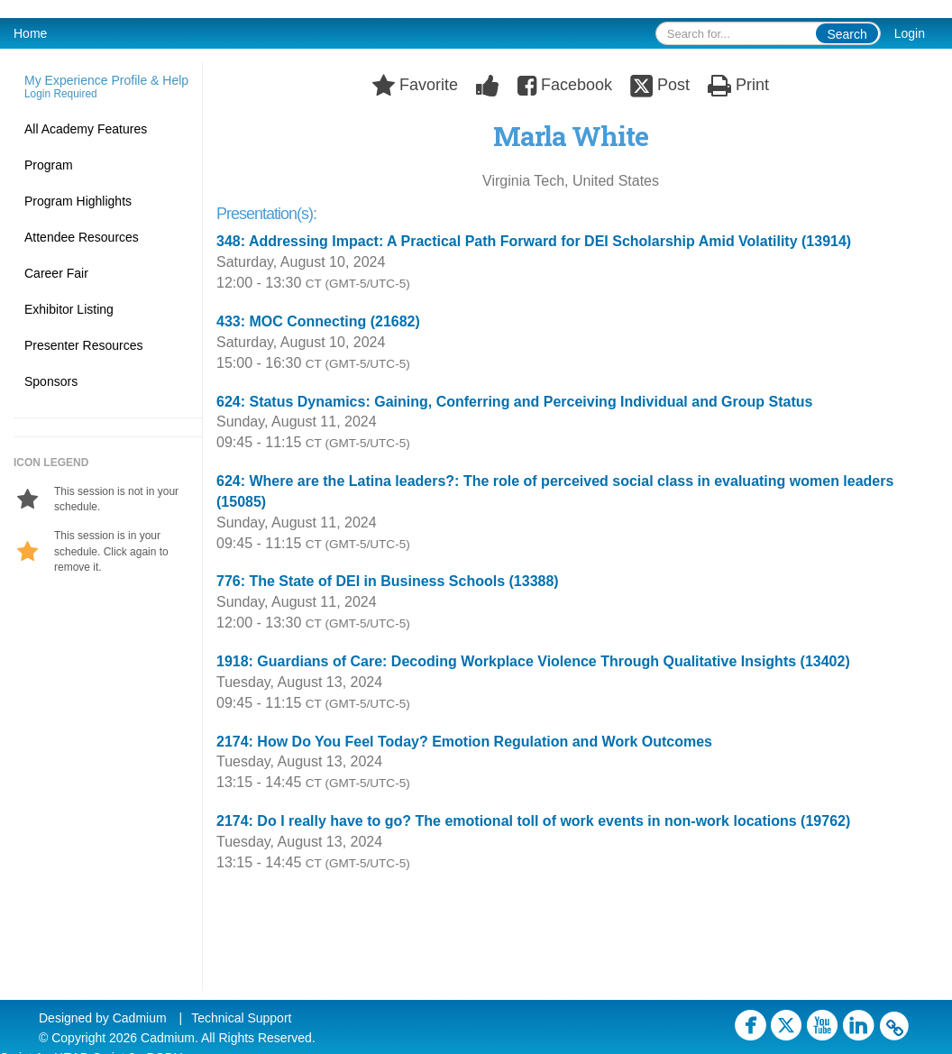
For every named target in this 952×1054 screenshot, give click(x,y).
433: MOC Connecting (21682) (318, 321)
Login (909, 33)
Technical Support (241, 1018)
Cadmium (140, 1018)
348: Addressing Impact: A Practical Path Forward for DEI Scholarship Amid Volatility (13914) (533, 241)
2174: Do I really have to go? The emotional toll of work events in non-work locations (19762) (533, 821)
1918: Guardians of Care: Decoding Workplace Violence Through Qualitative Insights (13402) (533, 661)
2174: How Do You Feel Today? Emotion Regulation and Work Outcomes (464, 741)
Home (30, 33)
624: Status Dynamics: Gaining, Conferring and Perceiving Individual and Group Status (514, 401)
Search (846, 34)
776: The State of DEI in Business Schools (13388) (387, 581)
